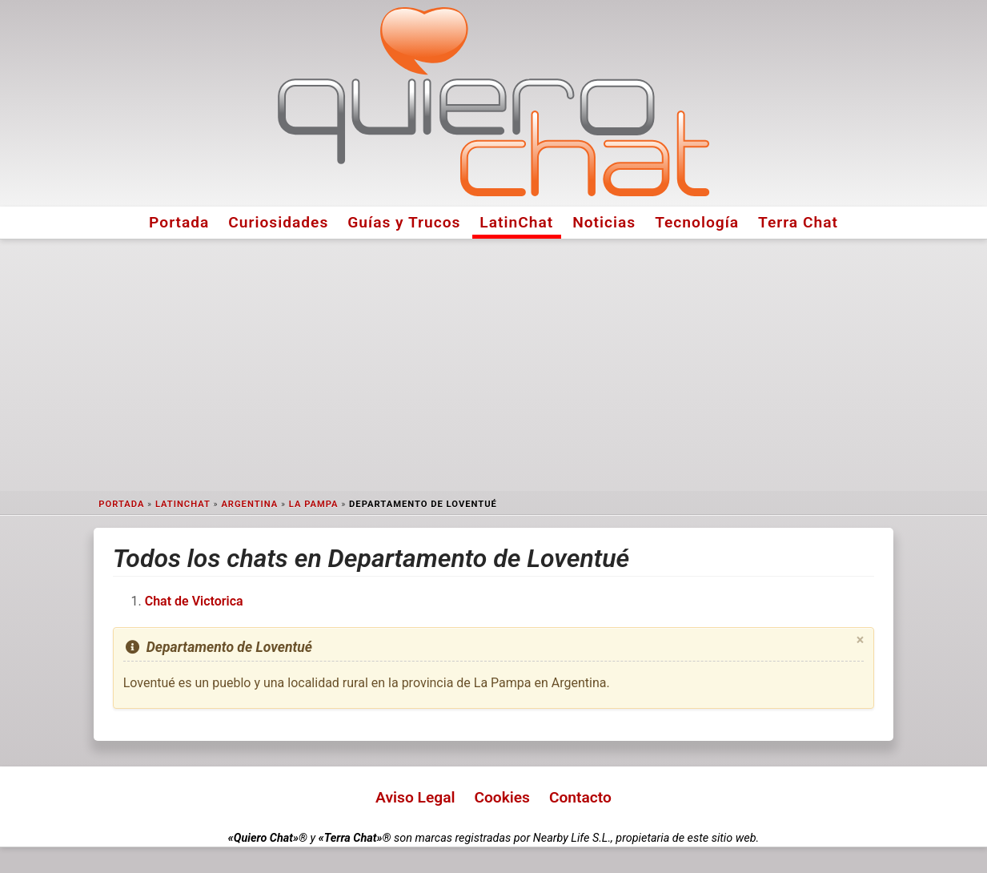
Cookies (502, 797)
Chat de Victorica (194, 601)
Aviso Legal (415, 797)
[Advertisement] (494, 365)
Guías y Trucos (403, 222)
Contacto (580, 797)
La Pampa (314, 504)
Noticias (604, 222)
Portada (179, 222)
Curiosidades (278, 222)
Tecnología (697, 222)
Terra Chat (798, 222)
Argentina (249, 504)
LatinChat (516, 222)
